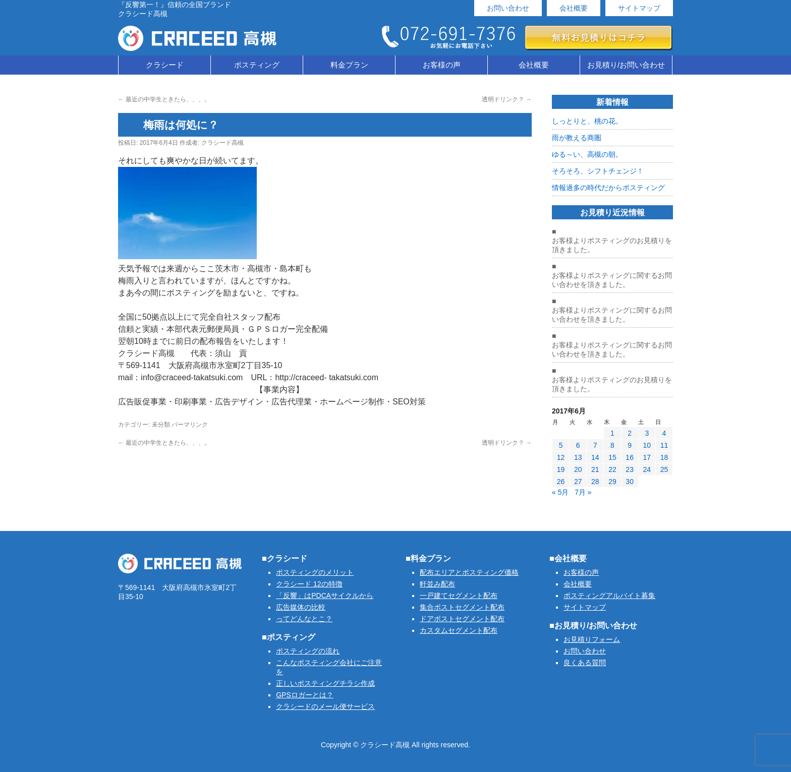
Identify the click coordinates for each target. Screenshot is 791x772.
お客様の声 (442, 65)
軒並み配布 (437, 584)
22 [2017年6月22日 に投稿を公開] (612, 469)
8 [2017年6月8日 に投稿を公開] (612, 445)
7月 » (583, 492)
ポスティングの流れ (308, 651)
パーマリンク (190, 424)
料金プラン (349, 65)
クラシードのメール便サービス (325, 706)
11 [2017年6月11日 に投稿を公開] (664, 445)
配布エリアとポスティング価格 (469, 572)
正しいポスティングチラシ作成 (325, 683)
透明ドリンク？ (507, 99)
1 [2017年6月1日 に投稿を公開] (612, 433)
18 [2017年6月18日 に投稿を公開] (664, 457)
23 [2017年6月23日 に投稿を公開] (630, 469)
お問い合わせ (508, 8)
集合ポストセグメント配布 (462, 607)
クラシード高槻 (222, 142)
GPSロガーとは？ (304, 695)
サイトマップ (639, 8)
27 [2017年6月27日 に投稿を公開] (578, 482)
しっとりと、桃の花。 (587, 121)
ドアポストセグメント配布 (462, 619)
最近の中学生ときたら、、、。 (164, 99)
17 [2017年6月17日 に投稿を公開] (647, 457)
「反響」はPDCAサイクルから (324, 595)
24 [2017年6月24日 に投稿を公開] (647, 469)
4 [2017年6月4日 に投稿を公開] (664, 433)
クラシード (165, 65)
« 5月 (560, 492)
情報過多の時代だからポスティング (608, 188)
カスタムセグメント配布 (458, 630)
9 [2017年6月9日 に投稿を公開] (630, 445)
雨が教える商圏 (576, 138)
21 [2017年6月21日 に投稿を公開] (595, 469)
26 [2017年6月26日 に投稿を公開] (561, 482)
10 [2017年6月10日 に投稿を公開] (647, 445)
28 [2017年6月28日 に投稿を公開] (595, 482)
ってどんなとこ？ (304, 619)
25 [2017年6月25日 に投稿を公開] (664, 469)
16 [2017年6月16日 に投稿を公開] (630, 457)
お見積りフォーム (591, 639)
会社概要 (573, 8)
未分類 (161, 424)
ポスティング (256, 65)
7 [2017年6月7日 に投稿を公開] (595, 445)
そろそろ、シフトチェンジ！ (598, 171)
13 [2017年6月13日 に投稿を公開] (578, 457)
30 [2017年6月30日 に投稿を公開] (630, 482)
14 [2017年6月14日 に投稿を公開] (595, 457)
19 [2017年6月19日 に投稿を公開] (561, 469)
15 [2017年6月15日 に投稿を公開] (612, 457)
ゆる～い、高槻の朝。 (587, 154)
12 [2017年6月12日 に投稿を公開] (561, 457)
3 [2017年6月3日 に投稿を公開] (647, 433)
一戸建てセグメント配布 (458, 595)
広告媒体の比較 (300, 607)
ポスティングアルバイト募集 (609, 595)
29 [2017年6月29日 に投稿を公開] (612, 482)
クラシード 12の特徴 (309, 584)
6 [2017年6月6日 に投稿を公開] (578, 445)
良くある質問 (584, 663)
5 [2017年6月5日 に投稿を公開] (561, 445)
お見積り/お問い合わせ (626, 65)
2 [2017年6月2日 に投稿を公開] (630, 433)
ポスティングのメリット (315, 572)
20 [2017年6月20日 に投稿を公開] (578, 469)
